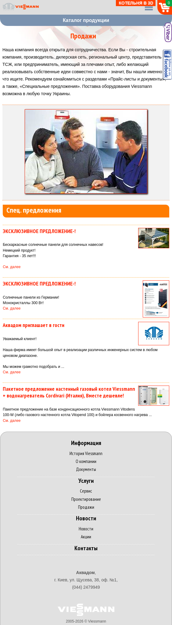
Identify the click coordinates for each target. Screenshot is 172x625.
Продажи (86, 507)
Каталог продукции (86, 20)
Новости (86, 518)
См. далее (11, 267)
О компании (86, 461)
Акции (86, 537)
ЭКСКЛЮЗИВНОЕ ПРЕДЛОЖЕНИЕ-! (39, 231)
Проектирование (86, 499)
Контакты (86, 548)
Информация (86, 443)
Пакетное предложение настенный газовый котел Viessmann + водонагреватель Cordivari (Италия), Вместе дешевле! (69, 392)
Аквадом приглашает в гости (33, 325)
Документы (86, 469)
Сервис (86, 491)
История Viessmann (86, 453)
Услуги (86, 481)
